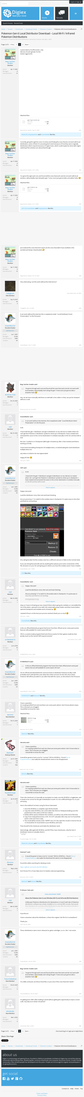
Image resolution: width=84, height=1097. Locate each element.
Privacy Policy (42, 1095)
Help (71, 1089)
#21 (80, 130)
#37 (80, 924)
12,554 (16, 336)
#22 (80, 170)
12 (17, 801)
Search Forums (8, 23)
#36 (80, 877)
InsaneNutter (45, 134)
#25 (80, 308)
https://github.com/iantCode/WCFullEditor (34, 867)
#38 (80, 961)
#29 (80, 569)
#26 (80, 345)
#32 (80, 691)
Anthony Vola (10, 395)
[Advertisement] (63, 64)
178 (17, 761)
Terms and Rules (42, 1093)
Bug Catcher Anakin (10, 62)
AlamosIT (25, 134)
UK (17, 340)
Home (77, 1089)
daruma (10, 715)
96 (17, 301)
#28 (80, 460)
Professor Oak (40, 39)
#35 (80, 839)
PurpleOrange (10, 793)
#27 (80, 409)
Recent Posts (18, 23)
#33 (80, 729)
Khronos (10, 862)
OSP (10, 427)
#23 (80, 204)
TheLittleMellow (10, 979)
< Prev (12, 44)
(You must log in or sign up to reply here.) (69, 1031)
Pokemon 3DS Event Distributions (19, 39)
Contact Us (65, 1089)
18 (17, 648)
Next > (27, 44)
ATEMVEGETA (10, 640)
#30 (80, 616)
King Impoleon (33, 134)
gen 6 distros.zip (32, 187)
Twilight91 (10, 293)
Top (81, 1089)
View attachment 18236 (52, 894)
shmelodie (10, 1011)
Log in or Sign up (76, 2)
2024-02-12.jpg (32, 718)
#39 (80, 993)
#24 (80, 276)
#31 (80, 654)
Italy (16, 765)
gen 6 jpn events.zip (33, 120)
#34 (80, 769)
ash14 (24, 208)
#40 (80, 1026)
